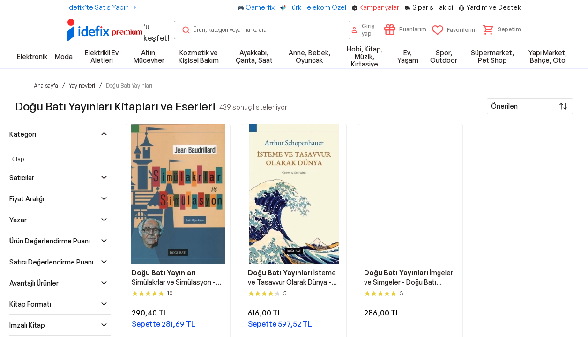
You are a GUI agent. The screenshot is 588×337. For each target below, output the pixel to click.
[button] (502, 29)
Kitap (17, 158)
